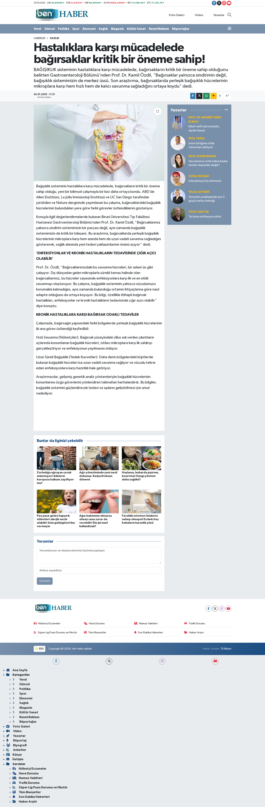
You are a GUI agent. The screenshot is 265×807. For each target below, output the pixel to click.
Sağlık (103, 28)
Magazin (117, 28)
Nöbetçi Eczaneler (47, 623)
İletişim (14, 759)
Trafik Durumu (194, 623)
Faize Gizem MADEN (202, 156)
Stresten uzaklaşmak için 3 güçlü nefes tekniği (206, 198)
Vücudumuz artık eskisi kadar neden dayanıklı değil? (208, 163)
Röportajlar (180, 28)
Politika (63, 28)
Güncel (49, 28)
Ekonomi (89, 28)
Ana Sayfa (16, 670)
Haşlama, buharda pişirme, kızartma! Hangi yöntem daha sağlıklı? (140, 476)
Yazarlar (216, 15)
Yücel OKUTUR (198, 211)
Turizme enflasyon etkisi (204, 216)
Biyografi (16, 745)
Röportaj (16, 740)
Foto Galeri (174, 15)
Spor (76, 28)
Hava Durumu (94, 623)
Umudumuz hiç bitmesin (204, 181)
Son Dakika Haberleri (148, 632)
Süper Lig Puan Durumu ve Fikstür (55, 632)
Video (197, 15)
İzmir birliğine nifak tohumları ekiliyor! (201, 145)
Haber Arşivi (194, 632)
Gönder (44, 581)
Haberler (39, 38)
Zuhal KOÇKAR (198, 176)
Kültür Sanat (136, 28)
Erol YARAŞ (196, 138)
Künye (14, 754)
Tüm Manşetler (95, 632)
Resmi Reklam (159, 28)
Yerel (37, 28)
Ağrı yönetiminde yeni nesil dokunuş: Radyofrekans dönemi (98, 476)
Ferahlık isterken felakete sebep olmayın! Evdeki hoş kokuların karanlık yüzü (140, 519)
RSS (39, 648)
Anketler (16, 749)
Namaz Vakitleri (146, 623)
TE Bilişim (226, 648)
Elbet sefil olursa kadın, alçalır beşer (204, 128)
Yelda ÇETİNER (198, 192)
